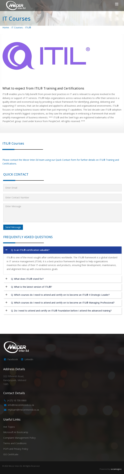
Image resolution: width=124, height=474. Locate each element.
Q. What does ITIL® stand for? (27, 278)
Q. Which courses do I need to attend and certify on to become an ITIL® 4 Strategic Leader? (60, 294)
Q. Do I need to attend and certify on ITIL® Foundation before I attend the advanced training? (61, 310)
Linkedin (29, 359)
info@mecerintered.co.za (21, 405)
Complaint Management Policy (19, 437)
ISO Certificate (10, 454)
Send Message (13, 227)
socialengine (116, 469)
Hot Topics (9, 426)
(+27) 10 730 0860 (16, 400)
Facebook (12, 359)
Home (5, 27)
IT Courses (17, 27)
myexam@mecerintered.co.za (23, 409)
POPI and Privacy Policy (15, 448)
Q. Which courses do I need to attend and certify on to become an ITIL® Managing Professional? (63, 302)
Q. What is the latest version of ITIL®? (31, 286)
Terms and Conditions (14, 443)
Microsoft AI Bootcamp (15, 432)
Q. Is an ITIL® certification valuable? (30, 250)
